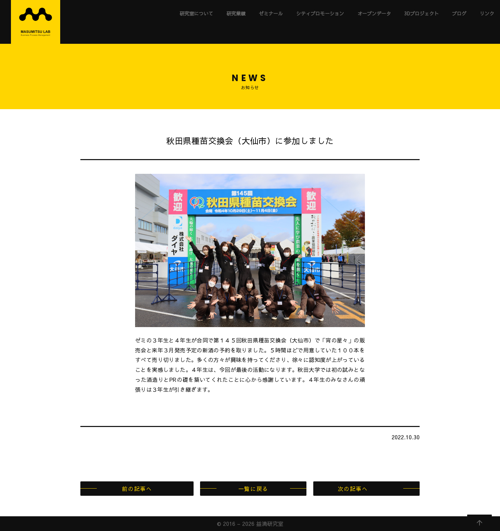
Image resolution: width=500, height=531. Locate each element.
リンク (487, 13)
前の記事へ (137, 488)
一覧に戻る (253, 488)
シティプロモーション (320, 13)
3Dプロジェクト (421, 13)
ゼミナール (271, 13)
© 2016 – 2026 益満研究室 (250, 523)
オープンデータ (374, 13)
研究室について (196, 13)
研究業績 (236, 13)
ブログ (459, 13)
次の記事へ (353, 488)
